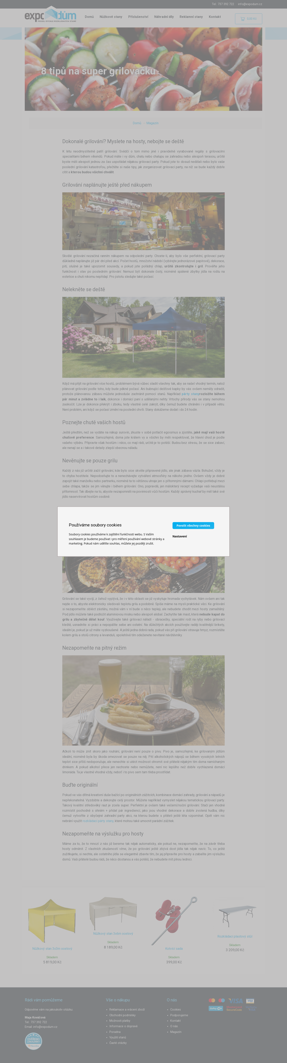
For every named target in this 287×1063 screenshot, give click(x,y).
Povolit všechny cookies (193, 525)
